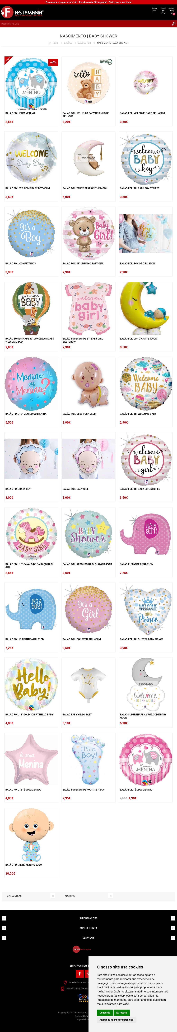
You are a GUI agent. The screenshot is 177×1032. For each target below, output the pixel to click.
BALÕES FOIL (84, 43)
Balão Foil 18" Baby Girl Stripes (140, 489)
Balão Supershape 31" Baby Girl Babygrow (83, 340)
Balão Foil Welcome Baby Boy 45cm (27, 188)
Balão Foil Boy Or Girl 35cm (137, 263)
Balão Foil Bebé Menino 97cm (23, 865)
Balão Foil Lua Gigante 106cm (138, 338)
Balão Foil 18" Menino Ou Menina (25, 414)
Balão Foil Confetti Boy (20, 263)
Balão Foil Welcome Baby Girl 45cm (142, 113)
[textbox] (85, 23)
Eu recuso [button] (121, 1012)
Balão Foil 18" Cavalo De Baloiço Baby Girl (29, 566)
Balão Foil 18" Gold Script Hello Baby (29, 714)
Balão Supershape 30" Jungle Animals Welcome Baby (29, 340)
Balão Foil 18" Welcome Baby (138, 414)
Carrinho (172, 8)
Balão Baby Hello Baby (77, 714)
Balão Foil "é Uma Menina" (136, 789)
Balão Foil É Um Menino (20, 113)
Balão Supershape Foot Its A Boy (83, 789)
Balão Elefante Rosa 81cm (136, 564)
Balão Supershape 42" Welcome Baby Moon (143, 716)
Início (55, 43)
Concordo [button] (105, 1012)
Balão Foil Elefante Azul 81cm (24, 639)
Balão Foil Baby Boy (18, 489)
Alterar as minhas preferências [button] (116, 1019)
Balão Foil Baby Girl (75, 489)
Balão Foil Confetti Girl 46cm (82, 639)
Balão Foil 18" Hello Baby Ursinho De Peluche (86, 115)
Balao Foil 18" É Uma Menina (23, 789)
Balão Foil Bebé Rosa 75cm (79, 414)
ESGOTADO (88, 158)
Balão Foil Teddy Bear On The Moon (85, 188)
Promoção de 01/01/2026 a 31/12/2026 (31, 109)
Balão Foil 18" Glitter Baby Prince (141, 639)
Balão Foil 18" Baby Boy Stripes (139, 188)
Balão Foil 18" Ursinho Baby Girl (83, 263)
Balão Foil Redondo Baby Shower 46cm (87, 564)
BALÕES (68, 43)
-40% (53, 62)
